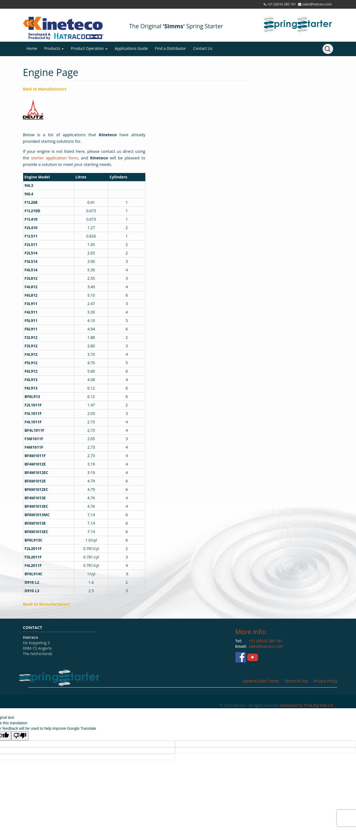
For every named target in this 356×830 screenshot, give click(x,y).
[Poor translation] (20, 736)
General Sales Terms (261, 680)
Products (54, 48)
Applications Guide (131, 48)
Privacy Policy (325, 680)
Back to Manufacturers (44, 89)
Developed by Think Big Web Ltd (306, 705)
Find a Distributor (170, 48)
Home (31, 48)
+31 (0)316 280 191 (281, 4)
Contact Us (202, 48)
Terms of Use (296, 680)
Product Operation (89, 48)
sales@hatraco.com (317, 4)
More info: (250, 631)
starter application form (54, 157)
